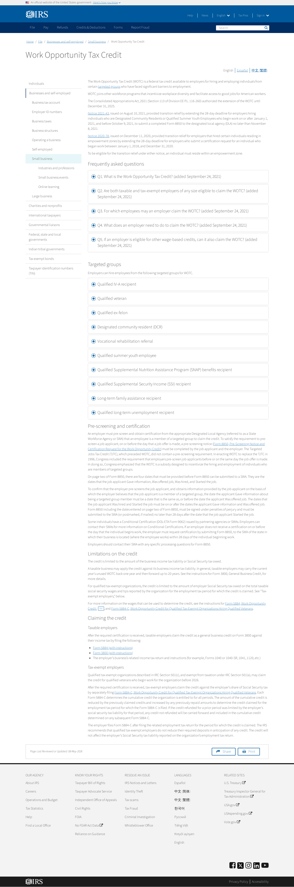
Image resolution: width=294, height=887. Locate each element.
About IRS (32, 783)
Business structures (45, 130)
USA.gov (231, 805)
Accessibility (260, 882)
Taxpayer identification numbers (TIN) (51, 271)
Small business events (53, 177)
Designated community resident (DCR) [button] (129, 327)
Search (266, 27)
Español (242, 70)
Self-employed (42, 149)
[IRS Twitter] (240, 867)
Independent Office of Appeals (96, 800)
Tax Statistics (34, 808)
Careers (31, 791)
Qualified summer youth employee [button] (127, 356)
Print (251, 751)
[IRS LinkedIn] (256, 867)
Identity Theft (134, 791)
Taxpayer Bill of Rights (90, 783)
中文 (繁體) (260, 70)
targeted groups (109, 86)
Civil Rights (82, 808)
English (223, 15)
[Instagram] (248, 865)
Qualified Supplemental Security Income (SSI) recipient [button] (144, 384)
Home (30, 42)
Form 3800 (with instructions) (113, 653)
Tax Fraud (131, 808)
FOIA (78, 817)
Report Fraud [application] (140, 27)
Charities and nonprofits (45, 205)
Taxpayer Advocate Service (93, 791)
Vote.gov (232, 822)
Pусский (180, 817)
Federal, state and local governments (45, 237)
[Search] (242, 27)
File (40, 42)
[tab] (178, 176)
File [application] (32, 27)
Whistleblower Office (139, 825)
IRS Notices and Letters (140, 783)
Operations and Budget (42, 800)
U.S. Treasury (234, 783)
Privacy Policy (238, 882)
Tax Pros (243, 15)
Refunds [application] (62, 27)
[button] (178, 177)
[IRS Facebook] (232, 865)
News (205, 15)
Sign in (263, 15)
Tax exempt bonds (41, 258)
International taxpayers (45, 215)
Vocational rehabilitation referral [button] (125, 341)
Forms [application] (118, 27)
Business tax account (46, 102)
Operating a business (46, 140)
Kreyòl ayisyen (184, 834)
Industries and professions (56, 168)
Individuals (36, 83)
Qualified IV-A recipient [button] (116, 284)
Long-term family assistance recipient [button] (129, 398)
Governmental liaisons (44, 225)
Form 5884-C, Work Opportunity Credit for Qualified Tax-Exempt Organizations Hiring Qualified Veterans (182, 608)
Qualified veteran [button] (112, 299)
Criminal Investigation (140, 817)
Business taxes (41, 121)
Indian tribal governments (46, 249)
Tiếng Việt (181, 825)
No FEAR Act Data (89, 825)
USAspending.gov (238, 813)
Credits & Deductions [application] (91, 27)
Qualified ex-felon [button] (112, 313)
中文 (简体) (182, 791)
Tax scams (131, 800)
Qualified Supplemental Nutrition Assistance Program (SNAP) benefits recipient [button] (164, 370)
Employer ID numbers (47, 112)
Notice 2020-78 (98, 136)
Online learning (48, 187)
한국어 (179, 808)
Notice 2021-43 (98, 113)
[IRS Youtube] (265, 865)
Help (190, 15)
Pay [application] (45, 27)
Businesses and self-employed (65, 42)
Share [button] (227, 751)
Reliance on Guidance (90, 834)
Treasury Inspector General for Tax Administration (244, 794)
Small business (97, 42)
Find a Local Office (38, 825)
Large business (42, 196)
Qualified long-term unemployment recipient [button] (135, 413)
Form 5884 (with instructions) (113, 647)
